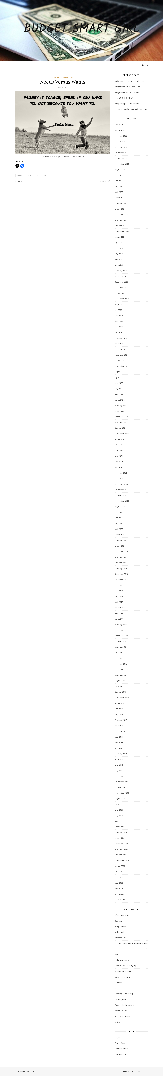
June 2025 (119, 180)
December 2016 (121, 635)
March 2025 (120, 197)
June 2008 (119, 877)
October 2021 (121, 428)
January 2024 (120, 276)
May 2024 (119, 254)
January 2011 (120, 759)
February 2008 (121, 899)
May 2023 (119, 321)
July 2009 (118, 804)
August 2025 (120, 169)
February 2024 (121, 270)
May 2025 (119, 186)
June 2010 (119, 765)
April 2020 (119, 529)
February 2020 (121, 540)
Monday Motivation (62, 77)
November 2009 (121, 782)
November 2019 (121, 557)
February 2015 (121, 664)
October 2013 (121, 692)
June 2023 (119, 315)
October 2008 (121, 855)
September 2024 (122, 231)
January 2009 (120, 838)
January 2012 (120, 725)
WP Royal (30, 1071)
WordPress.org (121, 1054)
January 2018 (120, 607)
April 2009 (119, 821)
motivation (29, 175)
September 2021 (122, 433)
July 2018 (118, 585)
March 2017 (120, 619)
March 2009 (120, 826)
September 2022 (122, 366)
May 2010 (119, 770)
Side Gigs (118, 988)
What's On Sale (121, 1010)
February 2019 (121, 568)
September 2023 (122, 298)
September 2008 (122, 860)
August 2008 (120, 866)
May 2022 (119, 388)
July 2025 (118, 175)
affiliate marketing (122, 915)
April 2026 (119, 124)
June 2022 (119, 383)
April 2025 (119, 192)
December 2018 (121, 574)
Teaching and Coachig (124, 993)
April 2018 (119, 602)
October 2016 (121, 641)
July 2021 (118, 444)
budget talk (119, 932)
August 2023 (120, 304)
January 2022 (120, 411)
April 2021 (119, 461)
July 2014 (118, 686)
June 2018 (119, 591)
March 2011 (120, 748)
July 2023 (118, 310)
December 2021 (121, 416)
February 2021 (121, 473)
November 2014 (121, 675)
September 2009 (122, 793)
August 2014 (120, 680)
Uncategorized (121, 999)
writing (117, 1022)
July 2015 (118, 652)
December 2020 (121, 484)
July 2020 (118, 512)
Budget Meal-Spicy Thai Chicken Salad (130, 81)
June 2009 (119, 810)
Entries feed (120, 1043)
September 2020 (122, 501)
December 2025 (121, 147)
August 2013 (120, 703)
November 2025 (121, 152)
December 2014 (121, 669)
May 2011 (119, 737)
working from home (123, 1016)
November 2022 (121, 355)
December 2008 (121, 843)
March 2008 (120, 894)
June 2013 (119, 708)
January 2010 (120, 776)
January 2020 (120, 546)
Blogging (118, 921)
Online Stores (120, 982)
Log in (117, 1037)
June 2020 (119, 518)
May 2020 (119, 523)
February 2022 (121, 405)
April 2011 (119, 742)
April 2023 (119, 327)
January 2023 (120, 343)
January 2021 (120, 478)
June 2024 (119, 248)
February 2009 (121, 832)
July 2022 (118, 377)
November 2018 (121, 579)
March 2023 (120, 332)
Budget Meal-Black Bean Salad (127, 86)
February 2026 (121, 136)
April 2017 (119, 613)
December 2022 (121, 349)
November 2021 (121, 422)
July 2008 (118, 871)
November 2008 (121, 849)
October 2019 (121, 562)
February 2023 (121, 338)
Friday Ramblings (122, 960)
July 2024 (118, 242)
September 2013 (122, 697)
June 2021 (119, 450)
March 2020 (120, 534)
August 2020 (120, 506)
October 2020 (121, 495)
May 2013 (119, 714)
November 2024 (121, 220)
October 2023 (121, 293)
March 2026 (120, 130)
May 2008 (119, 883)
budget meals (120, 926)
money (19, 175)
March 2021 (120, 467)
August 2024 (120, 237)
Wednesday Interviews (124, 1005)
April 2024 (119, 259)
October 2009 (121, 787)
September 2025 (122, 164)
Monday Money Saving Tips (126, 965)
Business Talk (120, 937)
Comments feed (121, 1048)
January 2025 (120, 209)
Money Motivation (122, 977)
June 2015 (119, 658)
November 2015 (121, 647)
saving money (41, 175)
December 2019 (121, 551)
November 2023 (121, 287)
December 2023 (121, 282)
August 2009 (120, 798)
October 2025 (121, 158)
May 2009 (119, 815)
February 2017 (121, 624)
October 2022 (121, 360)
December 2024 (121, 214)
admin (20, 181)
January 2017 (120, 630)
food (116, 954)
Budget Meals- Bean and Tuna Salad (131, 109)
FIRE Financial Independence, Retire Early (132, 946)
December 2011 (121, 731)
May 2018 (119, 596)
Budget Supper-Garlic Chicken (127, 103)
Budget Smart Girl (81, 29)
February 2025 (121, 203)
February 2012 (121, 720)
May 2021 (119, 456)
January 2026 (120, 141)
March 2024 (120, 265)
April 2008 (119, 888)
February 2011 (121, 753)
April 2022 (119, 394)
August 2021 (120, 439)
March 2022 (120, 400)
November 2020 (121, 489)
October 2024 (121, 225)
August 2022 (120, 371)
